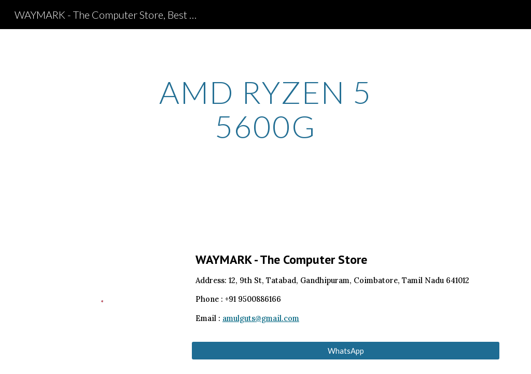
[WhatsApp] (345, 351)
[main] (265, 109)
